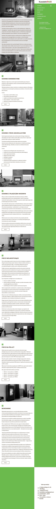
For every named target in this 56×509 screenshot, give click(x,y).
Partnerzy (40, 14)
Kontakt (40, 19)
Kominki (39, 5)
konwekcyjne (38, 6)
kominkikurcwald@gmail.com (45, 29)
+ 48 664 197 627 (42, 28)
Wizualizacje (41, 8)
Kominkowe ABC (42, 17)
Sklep (38, 12)
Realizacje (40, 10)
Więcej (5, 104)
